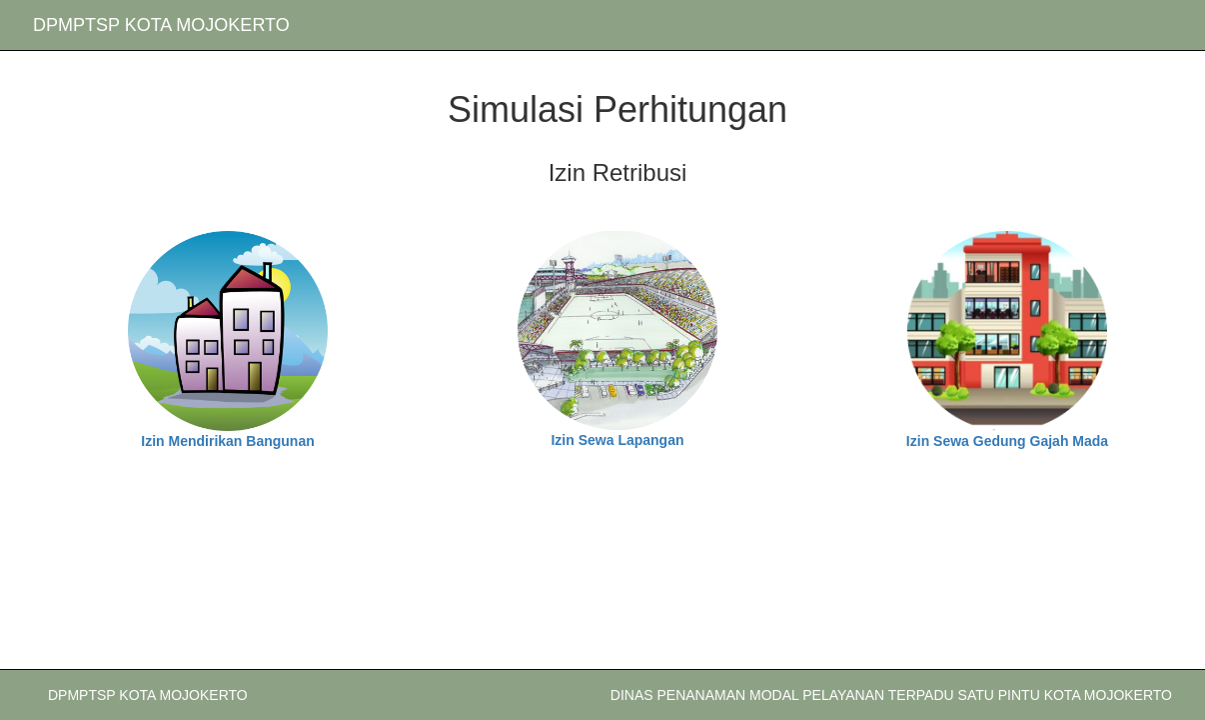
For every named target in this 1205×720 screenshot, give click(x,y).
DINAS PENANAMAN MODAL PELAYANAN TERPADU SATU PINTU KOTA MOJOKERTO (891, 695)
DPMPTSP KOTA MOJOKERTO (161, 25)
